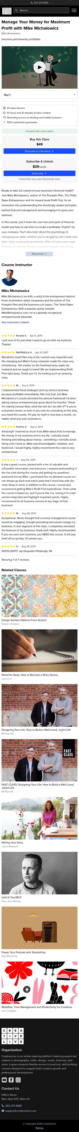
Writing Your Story (12, 842)
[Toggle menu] (74, 10)
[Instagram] (18, 1080)
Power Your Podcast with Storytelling (23, 952)
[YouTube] (4, 1080)
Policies (39, 1128)
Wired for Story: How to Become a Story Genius (30, 675)
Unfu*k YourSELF (12, 897)
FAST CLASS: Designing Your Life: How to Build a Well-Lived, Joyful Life (38, 786)
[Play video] (39, 67)
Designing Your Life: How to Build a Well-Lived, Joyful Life (36, 730)
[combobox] (41, 10)
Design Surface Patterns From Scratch (24, 620)
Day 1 (7, 95)
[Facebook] (11, 1080)
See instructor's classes (15, 322)
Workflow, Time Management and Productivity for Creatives (37, 1007)
